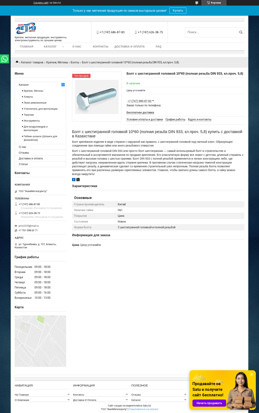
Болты (75, 62)
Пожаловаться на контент (143, 409)
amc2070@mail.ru (28, 225)
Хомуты (28, 96)
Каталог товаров (32, 62)
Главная (26, 46)
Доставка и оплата (129, 46)
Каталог (50, 46)
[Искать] (240, 32)
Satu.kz (147, 405)
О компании (22, 400)
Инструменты (32, 120)
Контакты (100, 46)
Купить (178, 10)
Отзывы (24, 152)
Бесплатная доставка (140, 112)
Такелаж (29, 114)
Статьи (23, 164)
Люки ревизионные (35, 102)
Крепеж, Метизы (57, 62)
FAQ (159, 46)
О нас (76, 46)
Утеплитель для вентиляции (41, 108)
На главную (22, 394)
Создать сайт (41, 2)
